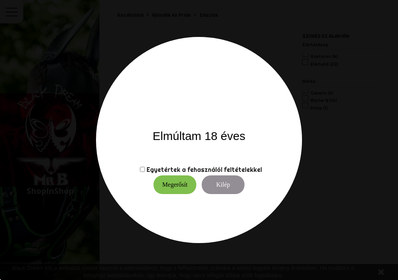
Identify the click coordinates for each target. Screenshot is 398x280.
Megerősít (175, 184)
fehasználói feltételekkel (224, 169)
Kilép (223, 184)
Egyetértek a (166, 169)
